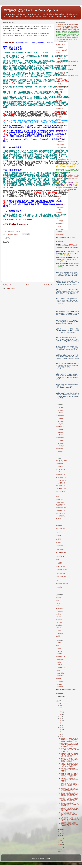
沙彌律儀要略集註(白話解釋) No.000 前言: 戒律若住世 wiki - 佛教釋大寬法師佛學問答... (69, 804)
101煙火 (58, 627)
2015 (59, 831)
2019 (59, 705)
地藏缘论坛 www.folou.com (63, 97)
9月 (61, 718)
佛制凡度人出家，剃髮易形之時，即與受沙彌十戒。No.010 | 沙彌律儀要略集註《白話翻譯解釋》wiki (68, 740)
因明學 (6, 231)
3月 (61, 732)
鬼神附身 (58, 630)
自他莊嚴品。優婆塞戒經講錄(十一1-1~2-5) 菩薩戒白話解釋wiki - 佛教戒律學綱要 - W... (69, 780)
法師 (57, 606)
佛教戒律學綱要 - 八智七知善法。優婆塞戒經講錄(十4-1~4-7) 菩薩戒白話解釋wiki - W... (69, 819)
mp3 (61, 480)
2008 (59, 847)
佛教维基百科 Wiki (61, 125)
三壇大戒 (58, 196)
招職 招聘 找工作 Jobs (62, 55)
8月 (61, 720)
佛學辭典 (58, 532)
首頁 (27, 285)
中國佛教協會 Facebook (62, 81)
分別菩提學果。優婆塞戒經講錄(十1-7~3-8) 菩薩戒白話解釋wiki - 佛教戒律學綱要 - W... (69, 824)
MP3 (60, 426)
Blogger (48, 858)
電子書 (58, 603)
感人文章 (58, 617)
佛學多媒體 (71, 29)
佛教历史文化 (60, 139)
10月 (61, 716)
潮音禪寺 (76, 187)
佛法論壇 (58, 210)
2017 (59, 710)
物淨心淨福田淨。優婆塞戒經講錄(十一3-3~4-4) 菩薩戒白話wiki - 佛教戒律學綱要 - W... (69, 750)
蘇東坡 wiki (59, 625)
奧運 (57, 600)
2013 (59, 835)
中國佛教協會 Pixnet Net (62, 86)
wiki (19, 231)
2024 (59, 703)
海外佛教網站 (60, 229)
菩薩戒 (16, 231)
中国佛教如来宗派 (61, 147)
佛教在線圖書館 (63, 29)
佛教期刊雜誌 (60, 221)
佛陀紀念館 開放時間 (61, 570)
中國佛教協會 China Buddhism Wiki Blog (66, 84)
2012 (59, 838)
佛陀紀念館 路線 (60, 573)
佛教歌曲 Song (60, 108)
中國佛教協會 (60, 78)
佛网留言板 (59, 152)
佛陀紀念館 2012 (60, 563)
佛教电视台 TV (60, 117)
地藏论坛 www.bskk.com (62, 95)
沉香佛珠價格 (70, 178)
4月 (61, 729)
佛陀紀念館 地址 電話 (62, 583)
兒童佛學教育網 (60, 215)
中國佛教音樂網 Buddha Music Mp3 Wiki (31, 10)
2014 (59, 833)
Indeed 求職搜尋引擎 (61, 50)
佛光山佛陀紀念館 (61, 576)
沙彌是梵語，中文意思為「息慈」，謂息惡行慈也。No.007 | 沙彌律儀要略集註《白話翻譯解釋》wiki (68, 760)
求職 (57, 58)
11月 (61, 714)
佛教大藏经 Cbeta (61, 150)
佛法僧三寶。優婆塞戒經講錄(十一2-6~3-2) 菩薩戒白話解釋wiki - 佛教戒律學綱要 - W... (69, 770)
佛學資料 (58, 643)
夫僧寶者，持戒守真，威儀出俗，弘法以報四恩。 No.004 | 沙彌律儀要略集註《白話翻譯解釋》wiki (69, 785)
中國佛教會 (59, 651)
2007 (59, 849)
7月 (61, 723)
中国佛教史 (59, 100)
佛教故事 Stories (60, 106)
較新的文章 (7, 285)
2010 (59, 842)
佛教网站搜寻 (60, 128)
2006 (59, 851)
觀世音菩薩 (59, 619)
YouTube (61, 488)
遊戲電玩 (58, 597)
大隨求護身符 (60, 633)
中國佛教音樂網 (74, 31)
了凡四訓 (74, 28)
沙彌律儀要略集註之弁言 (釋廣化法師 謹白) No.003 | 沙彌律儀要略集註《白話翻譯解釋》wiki (68, 790)
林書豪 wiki (59, 199)
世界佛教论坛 (60, 141)
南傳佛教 (58, 539)
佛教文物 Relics (60, 111)
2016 (59, 829)
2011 (59, 840)
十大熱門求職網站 (61, 42)
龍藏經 (58, 636)
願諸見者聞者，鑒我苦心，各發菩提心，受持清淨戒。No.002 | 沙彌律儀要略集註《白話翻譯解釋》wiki (68, 799)
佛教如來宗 (59, 201)
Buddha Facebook (61, 494)
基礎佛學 (58, 614)
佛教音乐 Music (60, 103)
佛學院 (58, 218)
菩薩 (13, 231)
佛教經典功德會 (60, 516)
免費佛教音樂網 (60, 73)
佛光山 (58, 580)
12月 (61, 712)
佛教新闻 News (60, 122)
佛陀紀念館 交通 (60, 528)
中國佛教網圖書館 (65, 31)
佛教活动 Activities (61, 114)
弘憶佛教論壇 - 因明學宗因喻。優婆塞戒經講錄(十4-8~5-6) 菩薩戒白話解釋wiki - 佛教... (69, 809)
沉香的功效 (64, 175)
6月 (61, 725)
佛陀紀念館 (59, 587)
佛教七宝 (58, 136)
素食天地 (58, 226)
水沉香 (59, 175)
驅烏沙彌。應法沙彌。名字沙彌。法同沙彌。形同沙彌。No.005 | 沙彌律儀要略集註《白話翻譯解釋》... (68, 775)
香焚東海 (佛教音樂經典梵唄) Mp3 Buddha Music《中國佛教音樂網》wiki (69, 814)
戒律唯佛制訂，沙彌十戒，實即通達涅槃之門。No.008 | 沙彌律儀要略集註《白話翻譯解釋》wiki (68, 755)
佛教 (66, 265)
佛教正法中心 (60, 144)
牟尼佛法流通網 (60, 513)
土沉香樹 (63, 178)
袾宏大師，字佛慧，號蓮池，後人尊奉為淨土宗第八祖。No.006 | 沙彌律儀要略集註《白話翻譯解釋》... (68, 765)
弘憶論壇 (58, 518)
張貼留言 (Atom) (11, 288)
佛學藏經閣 (59, 212)
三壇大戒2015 (60, 193)
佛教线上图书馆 (60, 130)
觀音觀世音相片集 (61, 552)
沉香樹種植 (61, 176)
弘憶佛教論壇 (60, 608)
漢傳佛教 (58, 535)
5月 (61, 727)
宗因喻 (9, 231)
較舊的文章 (48, 285)
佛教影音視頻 (60, 207)
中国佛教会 (59, 92)
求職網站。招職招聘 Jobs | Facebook (66, 65)
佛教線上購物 (60, 234)
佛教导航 (58, 119)
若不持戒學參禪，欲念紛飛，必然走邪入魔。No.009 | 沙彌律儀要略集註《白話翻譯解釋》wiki (68, 745)
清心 (57, 559)
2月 (61, 734)
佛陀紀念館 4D (60, 556)
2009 (59, 844)
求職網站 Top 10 (60, 44)
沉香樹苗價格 (69, 176)
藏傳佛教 (58, 542)
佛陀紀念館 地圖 (60, 566)
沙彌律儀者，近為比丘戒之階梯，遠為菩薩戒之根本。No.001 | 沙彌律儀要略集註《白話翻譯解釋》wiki (68, 794)
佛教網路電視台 (60, 204)
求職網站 (58, 53)
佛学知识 (58, 133)
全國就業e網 (59, 47)
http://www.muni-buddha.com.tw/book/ (66, 237)
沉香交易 (70, 175)
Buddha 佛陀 (65, 190)
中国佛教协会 (60, 89)
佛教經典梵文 (72, 265)
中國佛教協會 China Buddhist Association (67, 75)
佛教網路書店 (60, 223)
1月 (61, 736)
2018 (59, 707)
